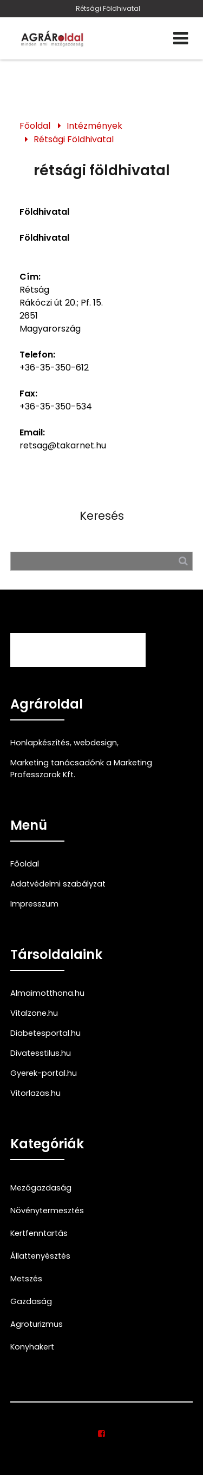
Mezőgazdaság (40, 1187)
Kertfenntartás (39, 1233)
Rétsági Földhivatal (108, 8)
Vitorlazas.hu (35, 1093)
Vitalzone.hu (34, 1013)
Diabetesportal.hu (45, 1033)
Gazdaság (31, 1301)
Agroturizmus (36, 1324)
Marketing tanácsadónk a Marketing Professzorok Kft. (81, 768)
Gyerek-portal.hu (43, 1073)
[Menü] (180, 38)
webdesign (95, 742)
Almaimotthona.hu (47, 993)
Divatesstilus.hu (40, 1053)
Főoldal (34, 126)
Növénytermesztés (47, 1210)
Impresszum (34, 903)
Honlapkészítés (40, 742)
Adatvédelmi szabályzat (58, 883)
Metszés (26, 1278)
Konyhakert (32, 1346)
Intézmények (94, 126)
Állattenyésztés (40, 1256)
